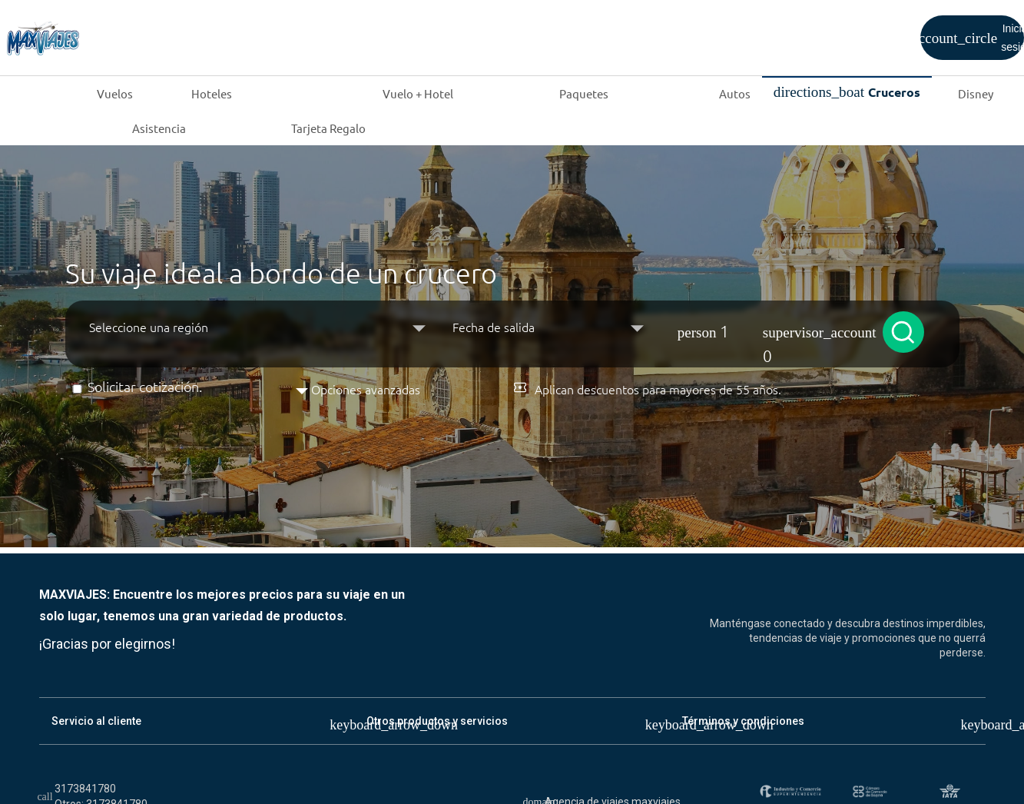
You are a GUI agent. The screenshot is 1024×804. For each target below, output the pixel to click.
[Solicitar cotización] (77, 389)
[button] (767, 326)
